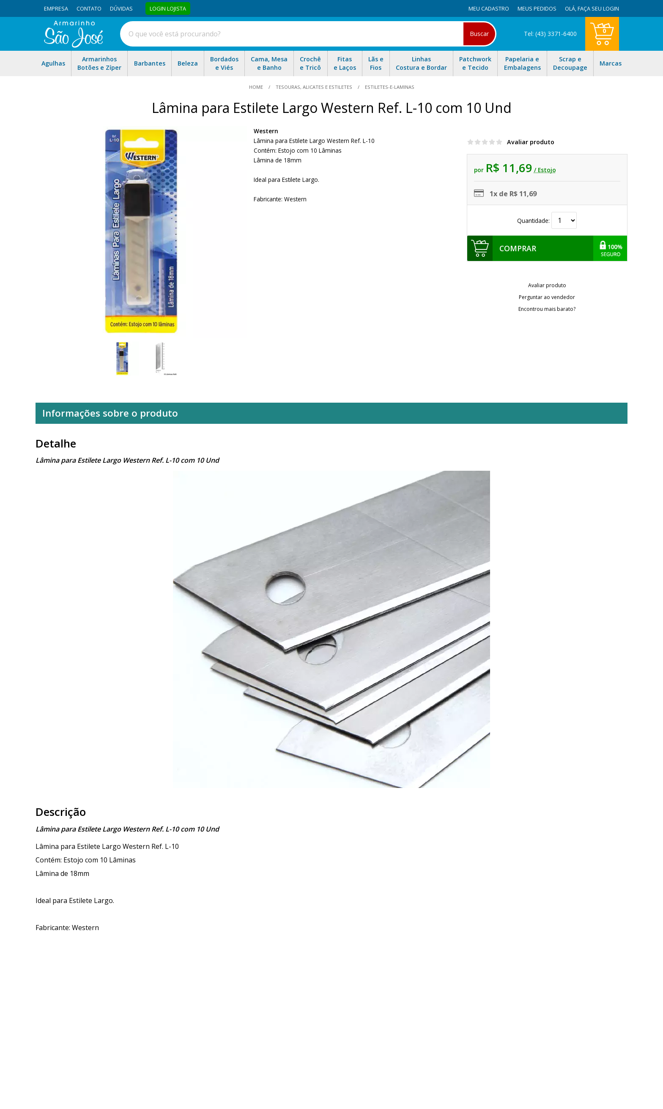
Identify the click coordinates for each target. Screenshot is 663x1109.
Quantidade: (547, 221)
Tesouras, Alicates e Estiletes (313, 87)
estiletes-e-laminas (389, 87)
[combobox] (308, 34)
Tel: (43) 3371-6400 (550, 34)
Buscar (479, 34)
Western (266, 131)
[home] (73, 45)
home (256, 87)
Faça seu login (598, 8)
